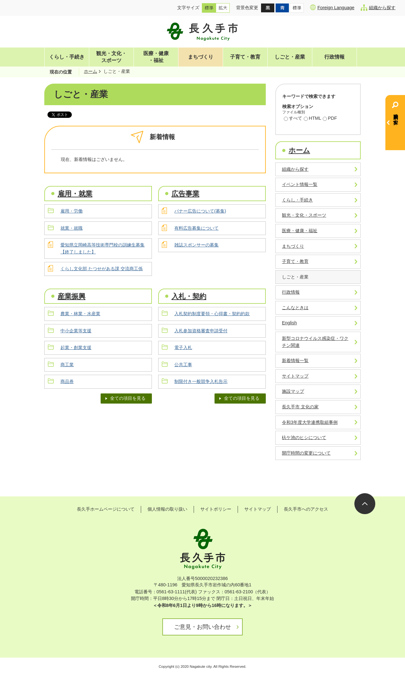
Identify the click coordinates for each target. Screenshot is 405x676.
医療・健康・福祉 (156, 57)
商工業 (67, 364)
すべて (293, 119)
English (289, 322)
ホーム (90, 71)
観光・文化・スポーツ (111, 57)
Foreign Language (332, 7)
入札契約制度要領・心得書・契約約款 (212, 313)
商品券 (67, 381)
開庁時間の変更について (306, 453)
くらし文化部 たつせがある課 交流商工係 (101, 268)
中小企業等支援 (75, 330)
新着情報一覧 (295, 360)
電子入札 (183, 347)
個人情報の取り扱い (167, 509)
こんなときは (295, 307)
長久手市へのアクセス (306, 509)
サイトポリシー (215, 509)
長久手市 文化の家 (300, 406)
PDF (330, 119)
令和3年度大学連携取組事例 (310, 422)
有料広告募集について (196, 228)
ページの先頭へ (364, 503)
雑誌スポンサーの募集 (196, 244)
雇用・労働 (71, 211)
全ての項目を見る (128, 398)
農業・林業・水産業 (80, 313)
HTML (312, 119)
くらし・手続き (66, 57)
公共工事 (183, 364)
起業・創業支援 (75, 347)
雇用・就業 (75, 194)
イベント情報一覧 (299, 184)
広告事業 (185, 194)
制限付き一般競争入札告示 (200, 381)
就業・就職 (71, 228)
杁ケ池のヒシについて (304, 437)
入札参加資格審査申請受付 (200, 330)
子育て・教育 (245, 57)
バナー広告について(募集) (200, 211)
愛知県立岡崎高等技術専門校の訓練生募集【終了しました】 (102, 248)
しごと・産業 (290, 57)
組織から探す (378, 7)
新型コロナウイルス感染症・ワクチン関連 (315, 342)
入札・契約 (188, 296)
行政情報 (334, 57)
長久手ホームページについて (105, 509)
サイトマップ (295, 376)
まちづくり (200, 57)
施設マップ (293, 391)
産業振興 (71, 296)
